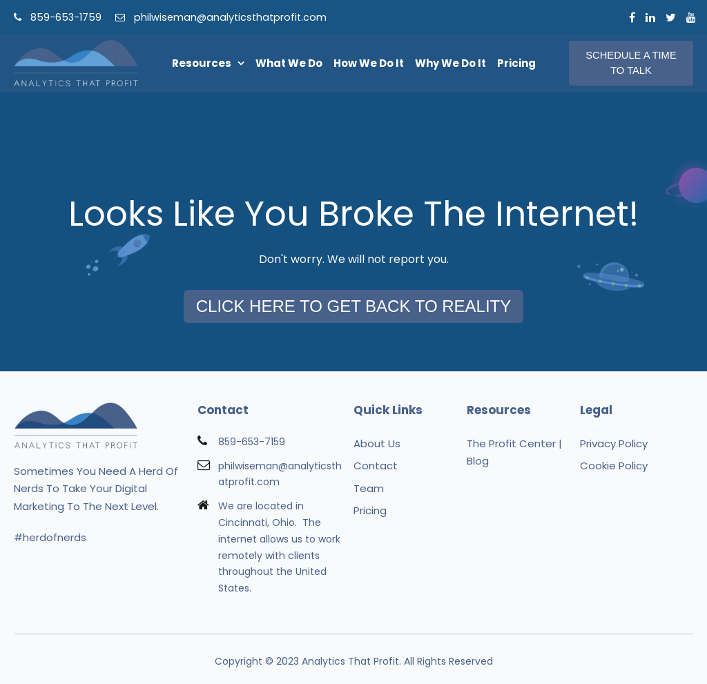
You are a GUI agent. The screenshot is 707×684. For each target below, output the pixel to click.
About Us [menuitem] (377, 443)
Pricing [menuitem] (516, 63)
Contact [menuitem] (376, 465)
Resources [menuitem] (201, 63)
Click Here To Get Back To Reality (354, 306)
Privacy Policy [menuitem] (614, 443)
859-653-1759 (57, 17)
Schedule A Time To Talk (630, 63)
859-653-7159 (251, 442)
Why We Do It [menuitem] (450, 63)
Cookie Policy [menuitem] (614, 465)
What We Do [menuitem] (288, 63)
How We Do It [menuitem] (368, 63)
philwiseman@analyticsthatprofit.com (221, 17)
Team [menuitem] (369, 488)
